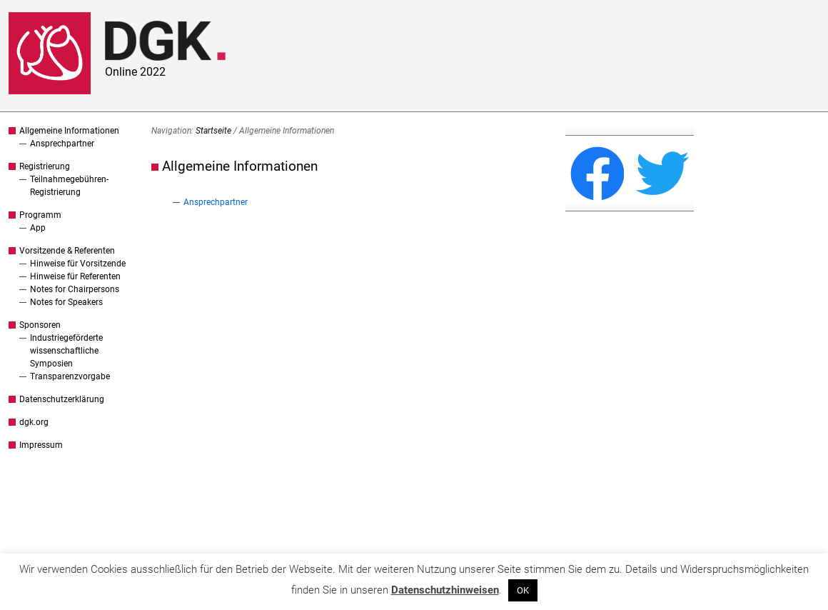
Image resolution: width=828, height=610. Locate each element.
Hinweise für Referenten (75, 276)
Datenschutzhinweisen (445, 590)
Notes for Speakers (66, 302)
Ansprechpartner (62, 144)
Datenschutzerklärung (61, 399)
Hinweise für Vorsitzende (78, 264)
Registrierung (44, 166)
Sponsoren (40, 325)
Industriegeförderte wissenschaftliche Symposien (66, 351)
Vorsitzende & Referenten (67, 251)
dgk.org (34, 422)
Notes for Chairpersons (74, 289)
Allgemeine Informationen (69, 131)
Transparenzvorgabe (70, 376)
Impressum (41, 445)
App (38, 228)
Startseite (213, 131)
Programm (40, 215)
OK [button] (523, 590)
